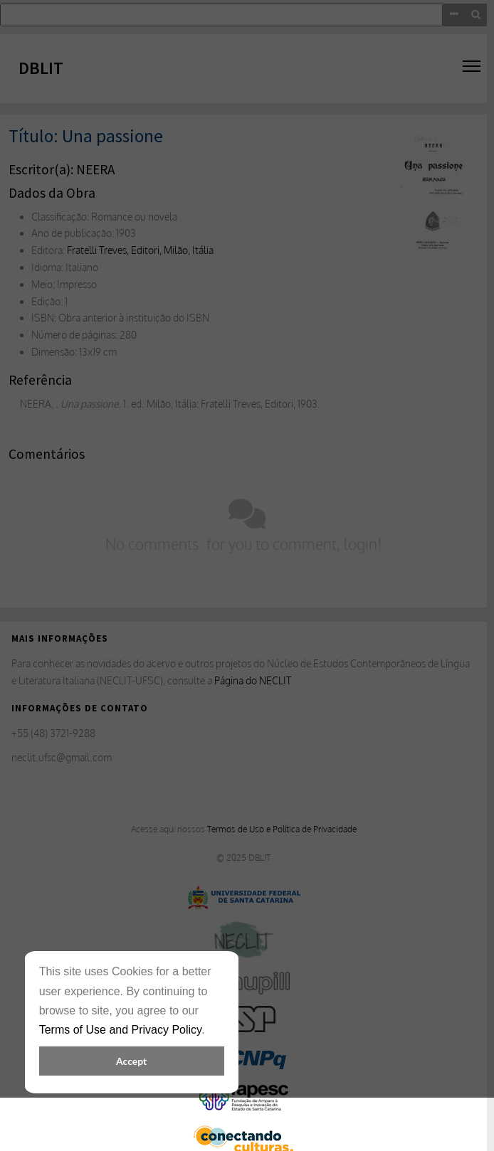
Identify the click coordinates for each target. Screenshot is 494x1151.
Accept (131, 1061)
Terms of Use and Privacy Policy (120, 1030)
